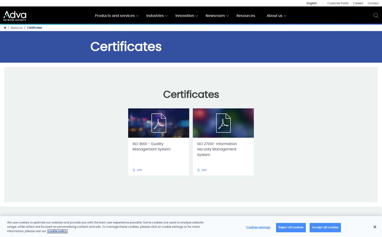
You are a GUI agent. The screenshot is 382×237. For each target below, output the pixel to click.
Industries (155, 16)
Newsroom (215, 16)
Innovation (184, 16)
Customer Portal (337, 3)
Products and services (115, 16)
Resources (246, 16)
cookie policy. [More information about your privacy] (57, 232)
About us (275, 16)
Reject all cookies (291, 229)
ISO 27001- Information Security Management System (217, 149)
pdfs (137, 170)
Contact (373, 3)
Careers (358, 3)
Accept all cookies (325, 229)
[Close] (375, 228)
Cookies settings (258, 229)
